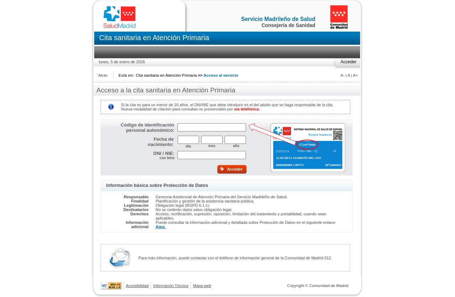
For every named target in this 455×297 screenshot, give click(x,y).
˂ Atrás (102, 75)
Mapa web (202, 286)
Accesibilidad (137, 286)
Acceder (349, 61)
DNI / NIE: (163, 153)
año (235, 146)
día (188, 146)
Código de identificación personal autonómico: (148, 127)
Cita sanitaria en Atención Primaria (166, 75)
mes (211, 146)
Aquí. (161, 227)
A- (342, 75)
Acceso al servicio (221, 75)
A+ (355, 75)
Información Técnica (170, 286)
